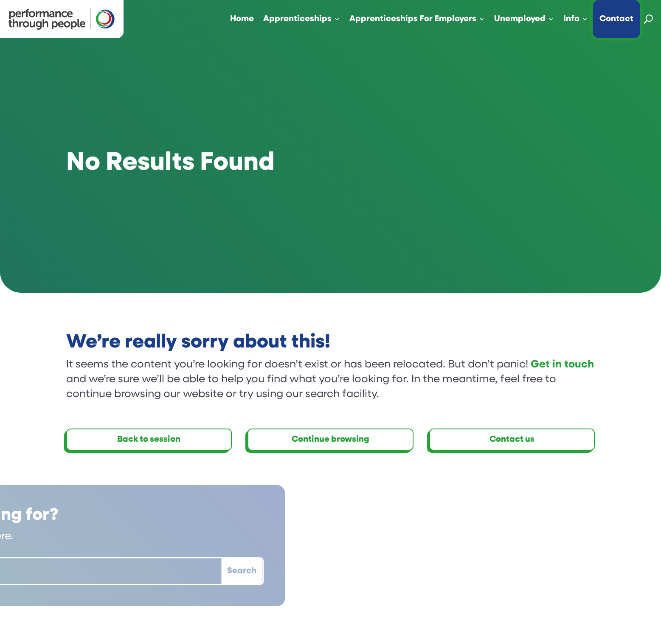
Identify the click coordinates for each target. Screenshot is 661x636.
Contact (616, 19)
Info (571, 19)
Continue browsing (330, 439)
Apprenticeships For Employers (412, 19)
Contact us (511, 439)
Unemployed (520, 19)
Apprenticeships (297, 19)
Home (242, 19)
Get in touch (562, 364)
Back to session (148, 439)
